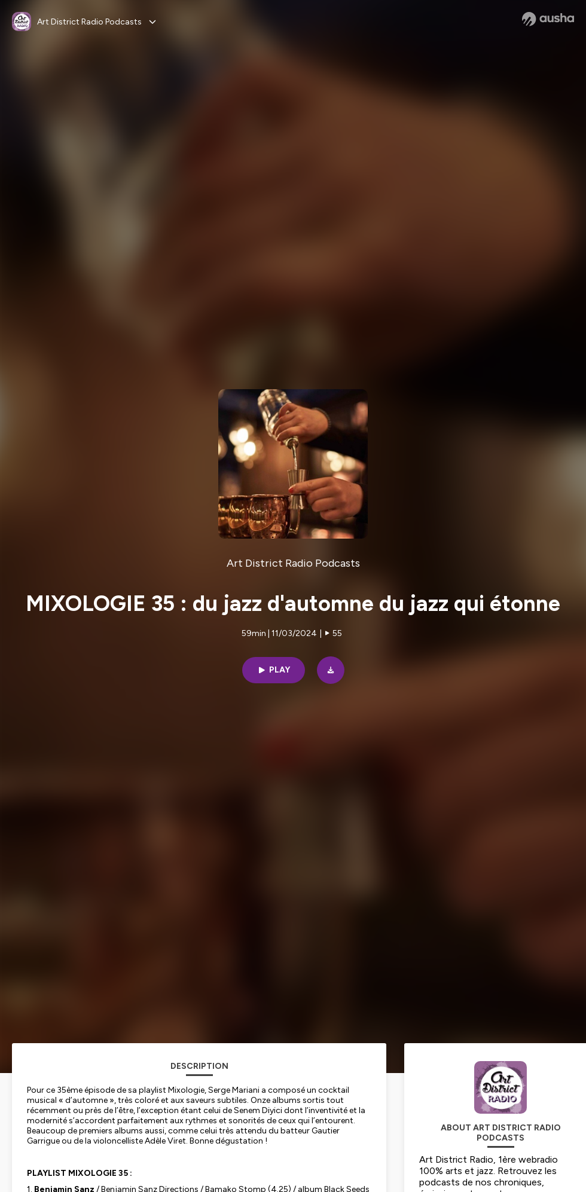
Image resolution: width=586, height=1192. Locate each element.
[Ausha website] (548, 19)
